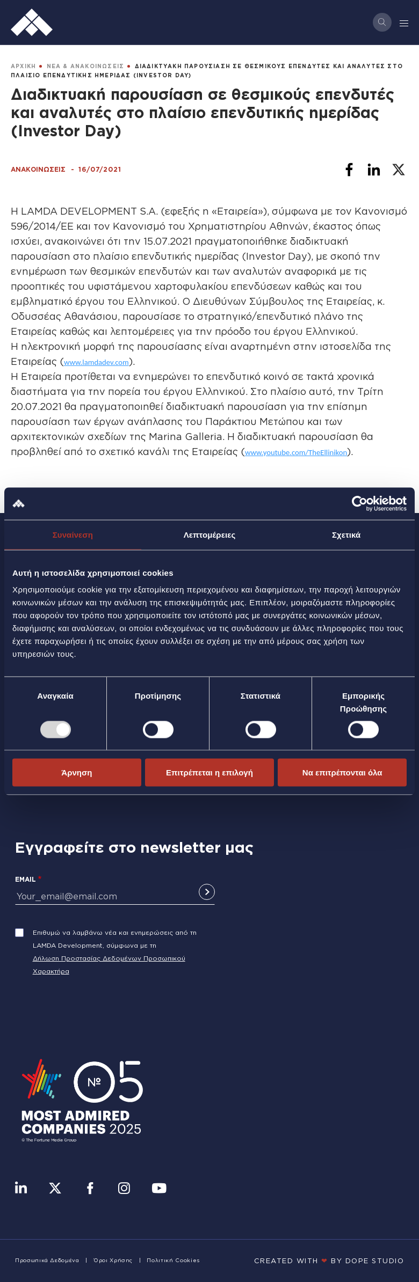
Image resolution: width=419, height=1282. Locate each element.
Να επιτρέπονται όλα (342, 772)
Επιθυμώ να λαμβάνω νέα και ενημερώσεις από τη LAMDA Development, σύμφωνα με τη (115, 939)
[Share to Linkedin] (374, 169)
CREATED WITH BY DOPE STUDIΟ (329, 1260)
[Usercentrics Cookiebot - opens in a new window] (360, 503)
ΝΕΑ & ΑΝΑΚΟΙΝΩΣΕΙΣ (86, 66)
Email (25, 879)
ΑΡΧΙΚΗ (23, 66)
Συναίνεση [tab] (73, 534)
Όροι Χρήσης (113, 1260)
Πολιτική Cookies (173, 1260)
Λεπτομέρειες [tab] (210, 534)
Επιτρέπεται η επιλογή (209, 772)
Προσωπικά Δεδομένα (47, 1260)
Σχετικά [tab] (346, 534)
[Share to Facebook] (349, 169)
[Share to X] (398, 169)
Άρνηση (76, 772)
